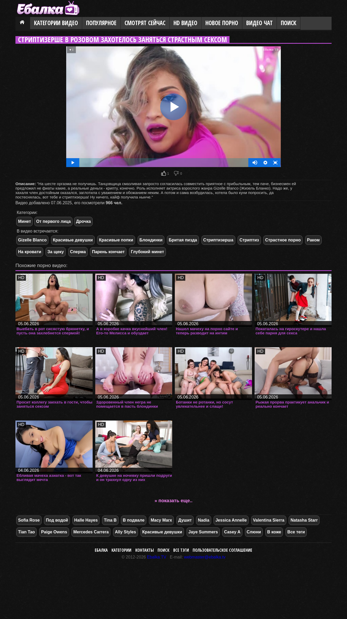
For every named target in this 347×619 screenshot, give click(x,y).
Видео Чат (259, 23)
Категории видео (56, 23)
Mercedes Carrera (91, 532)
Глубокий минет (147, 252)
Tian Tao (26, 532)
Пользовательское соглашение (222, 550)
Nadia (203, 520)
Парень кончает (108, 252)
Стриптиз (249, 240)
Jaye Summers (203, 532)
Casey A (232, 532)
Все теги (296, 532)
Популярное (101, 23)
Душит (185, 520)
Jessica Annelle (231, 520)
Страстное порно (283, 240)
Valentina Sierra (268, 520)
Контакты (144, 550)
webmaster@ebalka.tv (205, 557)
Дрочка (83, 221)
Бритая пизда (183, 240)
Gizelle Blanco (32, 240)
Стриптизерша (218, 240)
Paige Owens (54, 532)
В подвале (133, 520)
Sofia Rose (29, 520)
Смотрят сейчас (145, 23)
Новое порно (221, 23)
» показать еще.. (174, 500)
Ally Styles (125, 532)
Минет (24, 221)
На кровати (29, 252)
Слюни (254, 532)
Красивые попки (116, 240)
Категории (121, 550)
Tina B (110, 520)
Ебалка (101, 550)
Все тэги (181, 550)
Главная (22, 23)
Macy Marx (161, 520)
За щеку (55, 252)
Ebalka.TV (156, 557)
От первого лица (53, 221)
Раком (313, 240)
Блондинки (151, 240)
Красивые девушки (73, 240)
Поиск (288, 23)
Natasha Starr (304, 520)
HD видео (185, 23)
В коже (274, 532)
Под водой (57, 520)
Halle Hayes (86, 520)
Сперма (78, 252)
